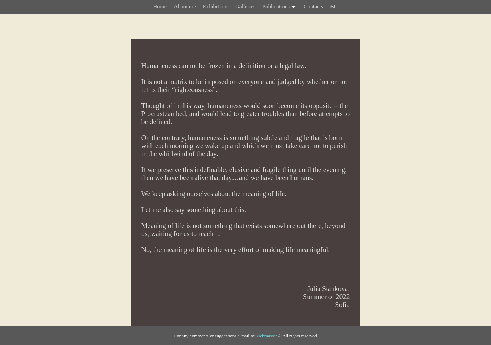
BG (334, 6)
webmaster (267, 335)
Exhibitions (215, 6)
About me (185, 6)
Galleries (245, 6)
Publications (279, 6)
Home (160, 6)
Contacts (313, 6)
